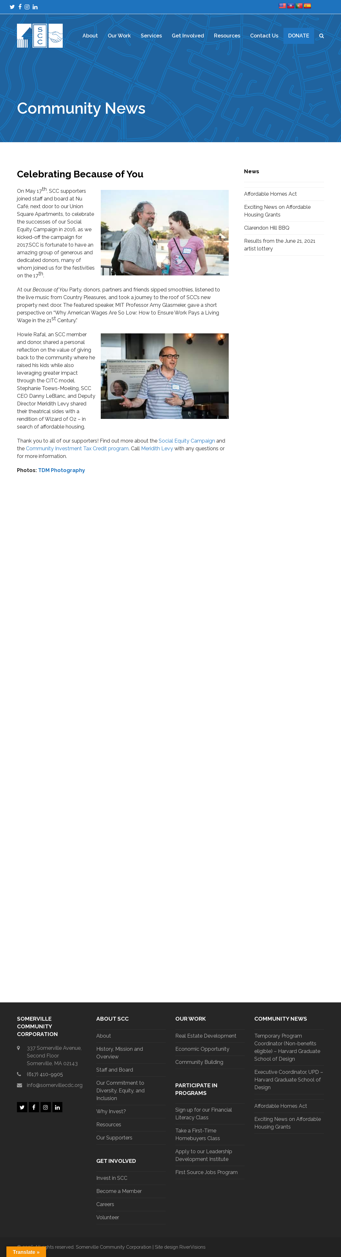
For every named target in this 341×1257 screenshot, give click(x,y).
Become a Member (119, 1191)
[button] (321, 36)
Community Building (199, 1062)
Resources (108, 1125)
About (103, 1036)
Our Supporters (114, 1138)
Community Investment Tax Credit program (77, 448)
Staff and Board (114, 1070)
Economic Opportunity (202, 1049)
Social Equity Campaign (187, 441)
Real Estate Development (205, 1036)
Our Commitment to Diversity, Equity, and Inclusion (120, 1090)
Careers (105, 1204)
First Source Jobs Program (206, 1172)
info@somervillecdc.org (55, 1085)
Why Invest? (111, 1111)
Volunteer (107, 1217)
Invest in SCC (111, 1178)
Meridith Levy (157, 448)
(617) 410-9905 (45, 1074)
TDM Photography (61, 470)
